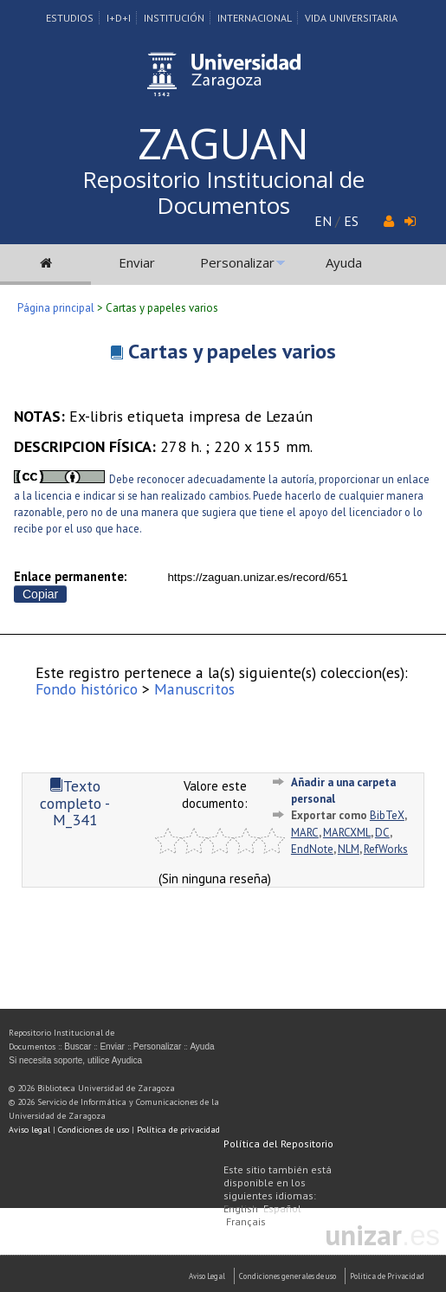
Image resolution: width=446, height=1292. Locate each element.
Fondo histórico (87, 689)
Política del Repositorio (278, 1143)
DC (382, 832)
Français (246, 1221)
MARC (305, 832)
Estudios (70, 17)
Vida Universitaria (351, 17)
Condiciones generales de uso (287, 1276)
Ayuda (344, 262)
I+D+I (119, 17)
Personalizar (237, 262)
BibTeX (387, 815)
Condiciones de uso (93, 1129)
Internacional (254, 17)
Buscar (77, 1046)
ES (351, 220)
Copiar (40, 594)
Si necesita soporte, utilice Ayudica (75, 1060)
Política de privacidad (178, 1129)
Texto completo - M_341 (75, 803)
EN (323, 220)
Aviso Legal (207, 1276)
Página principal (55, 307)
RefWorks (386, 849)
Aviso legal (29, 1129)
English (240, 1208)
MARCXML (347, 832)
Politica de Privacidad (387, 1276)
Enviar (137, 262)
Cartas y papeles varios (232, 351)
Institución (174, 17)
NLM (348, 849)
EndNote (312, 849)
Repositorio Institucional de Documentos (223, 192)
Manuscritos (194, 689)
